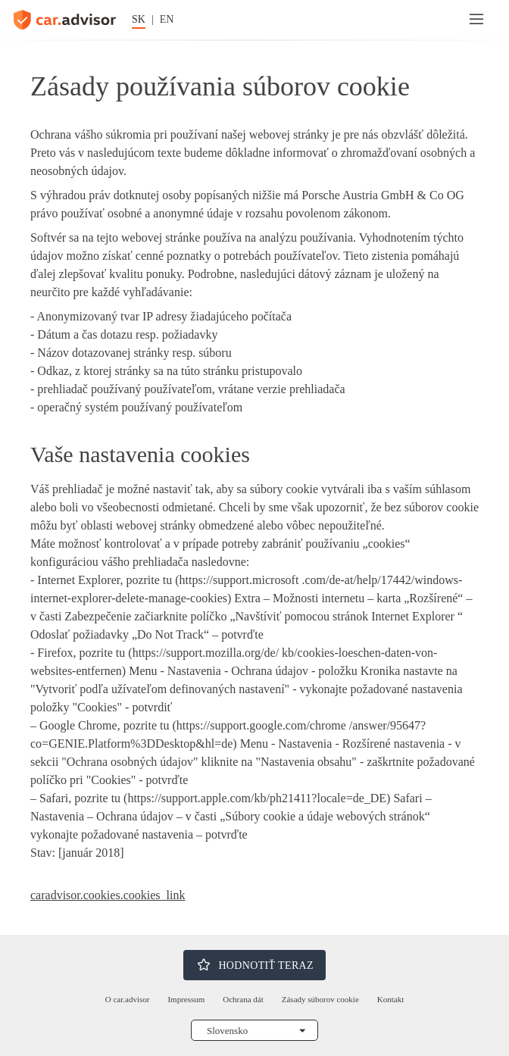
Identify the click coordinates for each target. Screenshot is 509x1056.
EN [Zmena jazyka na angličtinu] (167, 19)
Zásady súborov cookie (320, 999)
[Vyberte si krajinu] (254, 1030)
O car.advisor (127, 999)
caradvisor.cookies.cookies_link (107, 895)
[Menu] (476, 19)
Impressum (186, 999)
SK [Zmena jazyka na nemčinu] (138, 19)
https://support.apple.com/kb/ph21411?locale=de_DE (256, 798)
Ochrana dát (243, 999)
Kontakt (390, 999)
